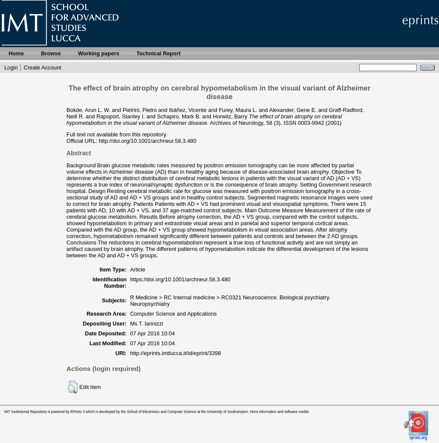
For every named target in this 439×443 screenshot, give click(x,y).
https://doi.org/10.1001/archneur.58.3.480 (180, 279)
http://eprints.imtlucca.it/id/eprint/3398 (175, 353)
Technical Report (158, 53)
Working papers (98, 53)
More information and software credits (279, 412)
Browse (51, 53)
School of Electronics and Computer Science (161, 412)
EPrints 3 (77, 412)
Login (11, 67)
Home (16, 53)
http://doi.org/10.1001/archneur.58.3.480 (147, 141)
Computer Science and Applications (173, 313)
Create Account (42, 67)
